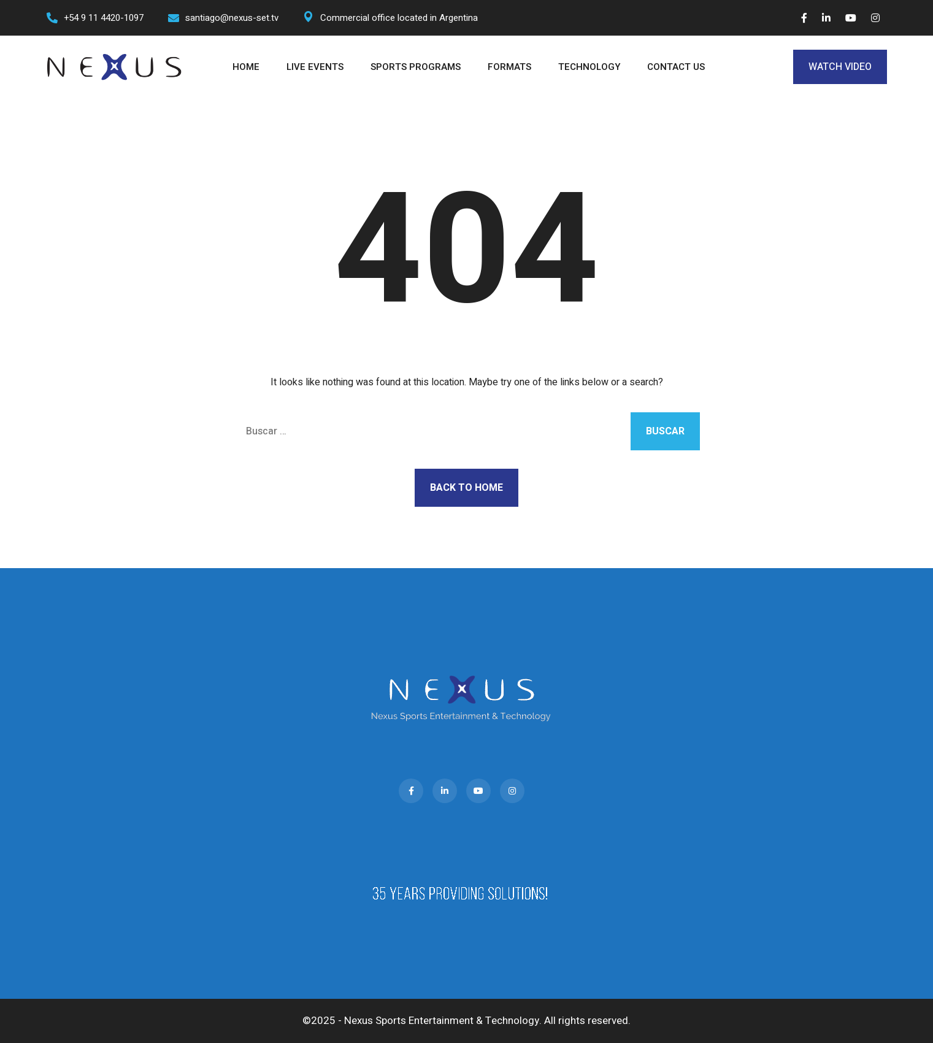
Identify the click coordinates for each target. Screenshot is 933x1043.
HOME (245, 67)
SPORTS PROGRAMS (416, 67)
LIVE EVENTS (315, 67)
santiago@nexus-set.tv (231, 18)
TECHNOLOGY (589, 67)
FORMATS (509, 67)
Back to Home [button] (466, 487)
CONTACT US (676, 67)
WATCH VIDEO (840, 67)
